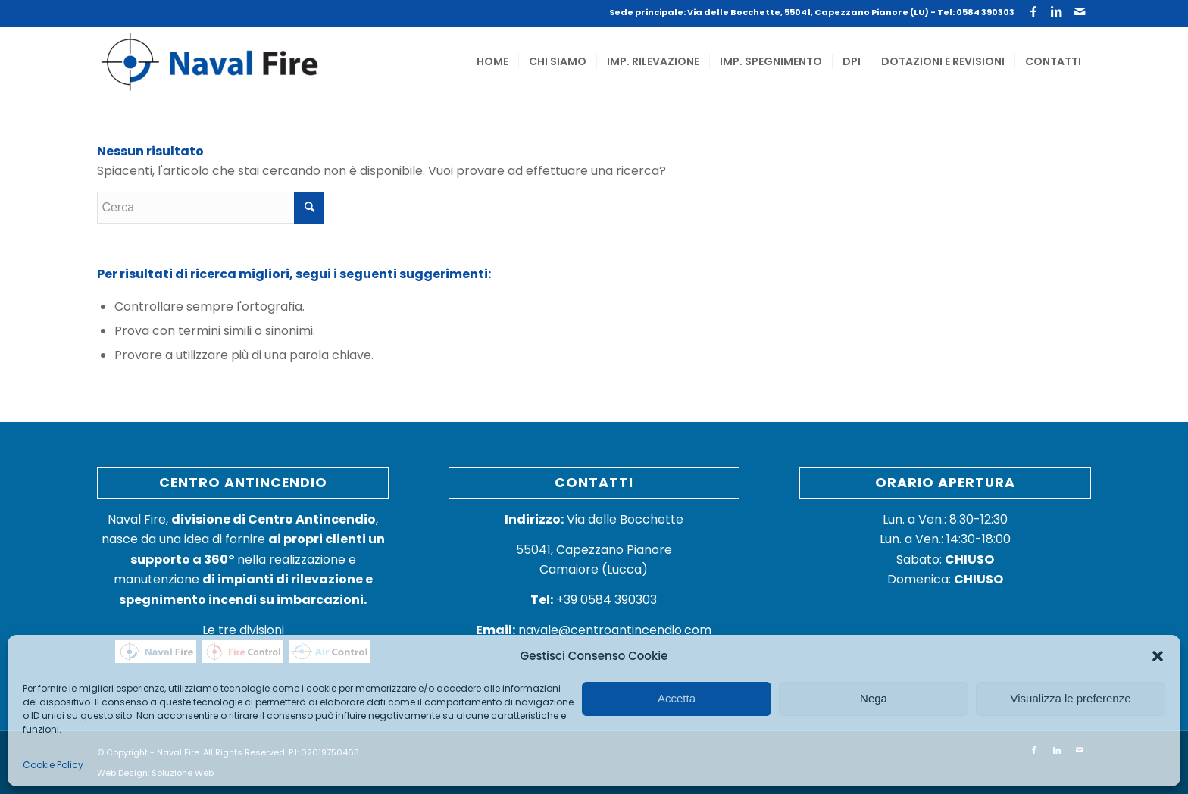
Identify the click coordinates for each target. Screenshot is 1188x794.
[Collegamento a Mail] (1079, 11)
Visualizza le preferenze (1071, 698)
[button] (1157, 656)
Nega (873, 698)
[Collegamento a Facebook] (1034, 11)
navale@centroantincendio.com (614, 630)
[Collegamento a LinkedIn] (1057, 11)
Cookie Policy (53, 764)
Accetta (677, 698)
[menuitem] (492, 62)
